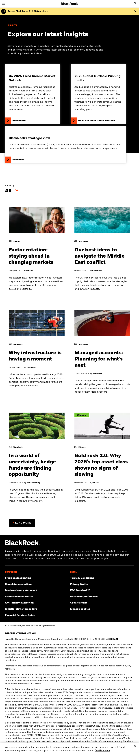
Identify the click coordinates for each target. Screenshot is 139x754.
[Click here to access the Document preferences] (102, 597)
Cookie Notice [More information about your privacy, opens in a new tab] (102, 752)
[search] (135, 3)
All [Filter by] (8, 190)
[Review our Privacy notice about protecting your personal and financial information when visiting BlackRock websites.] (102, 584)
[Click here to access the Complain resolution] (37, 584)
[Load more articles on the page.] (22, 523)
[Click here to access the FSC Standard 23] (102, 590)
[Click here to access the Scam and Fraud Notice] (37, 597)
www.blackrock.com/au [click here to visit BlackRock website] (51, 708)
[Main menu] (4, 3)
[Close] (134, 747)
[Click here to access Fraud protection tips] (37, 578)
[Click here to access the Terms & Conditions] (102, 578)
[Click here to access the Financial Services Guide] (37, 615)
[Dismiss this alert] (135, 11)
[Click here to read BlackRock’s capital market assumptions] (65, 144)
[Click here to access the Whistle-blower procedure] (37, 609)
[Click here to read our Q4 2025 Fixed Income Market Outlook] (32, 94)
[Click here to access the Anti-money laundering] (37, 603)
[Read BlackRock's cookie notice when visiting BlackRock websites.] (102, 603)
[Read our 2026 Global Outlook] (98, 94)
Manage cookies (80, 609)
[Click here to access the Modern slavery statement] (37, 590)
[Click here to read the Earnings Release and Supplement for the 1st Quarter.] (27, 11)
